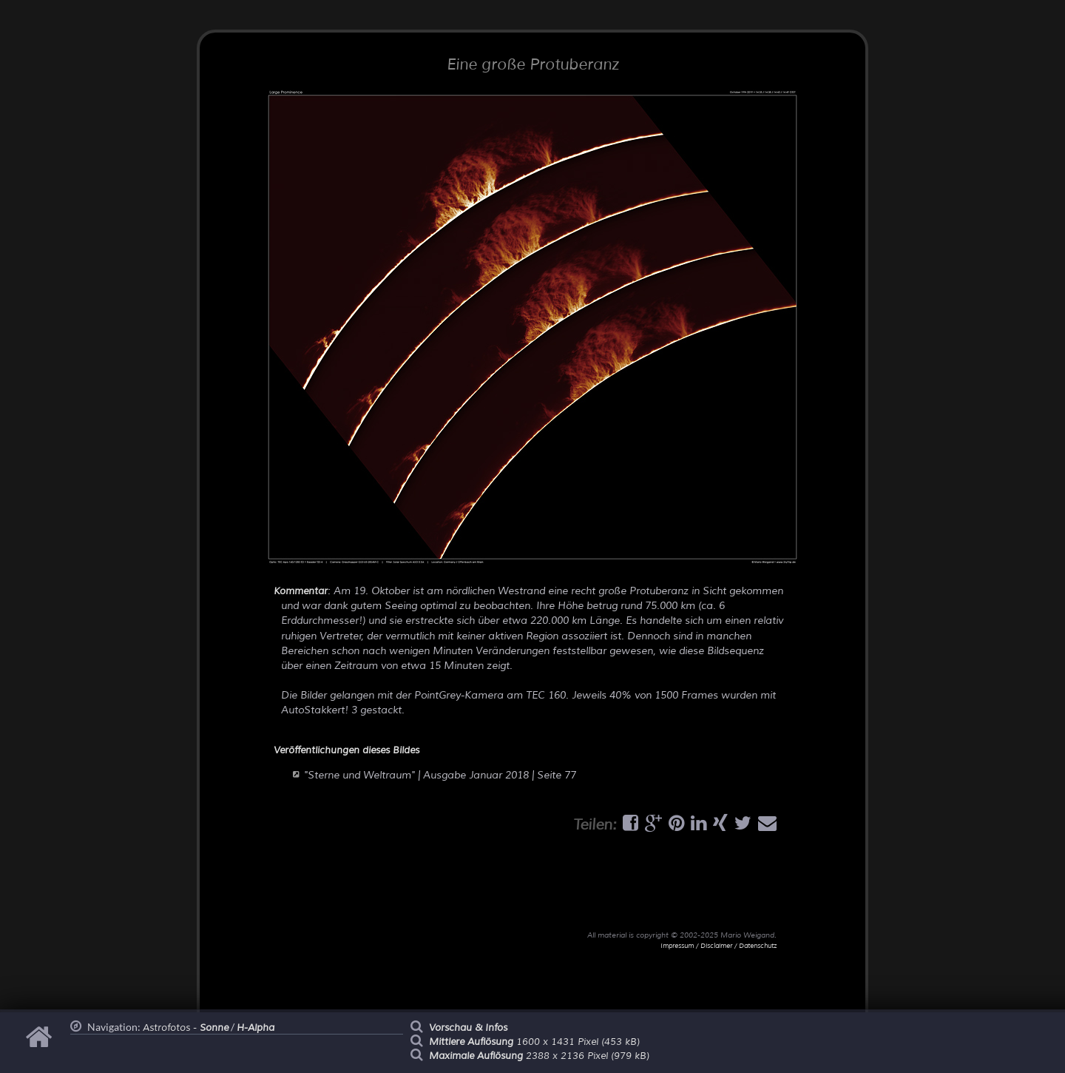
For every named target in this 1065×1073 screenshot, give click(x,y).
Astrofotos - (186, 1028)
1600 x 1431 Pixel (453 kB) (534, 1042)
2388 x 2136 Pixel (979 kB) (539, 1056)
